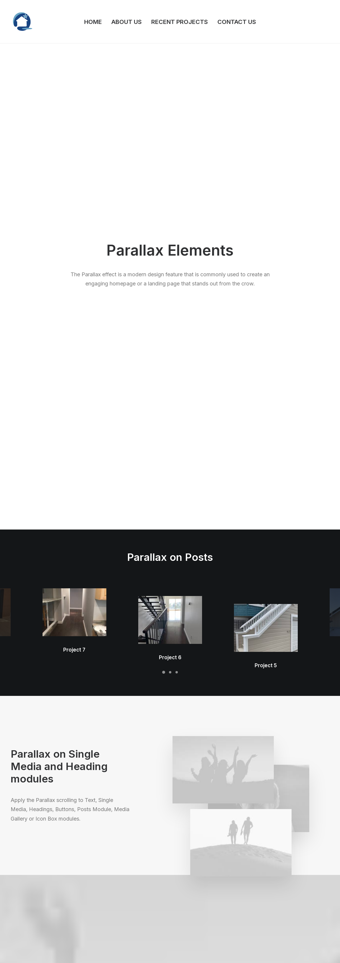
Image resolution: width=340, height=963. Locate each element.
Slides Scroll (105, 922)
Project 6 (170, 209)
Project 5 (266, 194)
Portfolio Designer (29, 883)
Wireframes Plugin (111, 891)
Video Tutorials (198, 905)
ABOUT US (126, 21)
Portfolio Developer (31, 914)
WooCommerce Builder (117, 883)
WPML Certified (109, 938)
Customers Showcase (288, 905)
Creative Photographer (34, 875)
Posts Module (107, 899)
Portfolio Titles (25, 907)
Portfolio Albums (27, 922)
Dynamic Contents (112, 914)
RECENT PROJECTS (179, 21)
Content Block (107, 907)
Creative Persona (28, 891)
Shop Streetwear (28, 899)
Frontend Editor (108, 875)
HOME (93, 21)
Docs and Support (202, 875)
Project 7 (74, 225)
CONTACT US (236, 21)
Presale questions (202, 935)
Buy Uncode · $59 (293, 809)
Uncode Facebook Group (291, 875)
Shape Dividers (108, 930)
